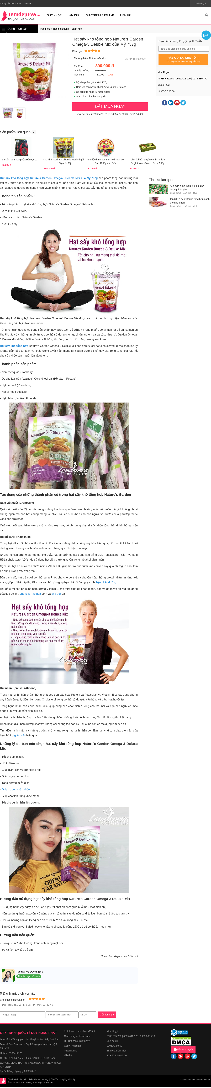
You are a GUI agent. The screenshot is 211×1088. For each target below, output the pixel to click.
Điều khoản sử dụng (38, 1080)
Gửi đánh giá (107, 1015)
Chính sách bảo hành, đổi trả (79, 1032)
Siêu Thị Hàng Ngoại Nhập (63, 1080)
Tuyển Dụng (70, 1051)
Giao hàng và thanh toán (77, 1037)
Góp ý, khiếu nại (73, 1046)
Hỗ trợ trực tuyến (183, 1050)
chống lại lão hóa (30, 593)
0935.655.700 (166, 78)
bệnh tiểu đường (106, 582)
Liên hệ (68, 1056)
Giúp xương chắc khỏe (16, 789)
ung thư (56, 593)
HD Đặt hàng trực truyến (77, 1042)
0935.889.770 (200, 78)
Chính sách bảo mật (17, 1080)
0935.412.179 (183, 78)
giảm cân (19, 735)
